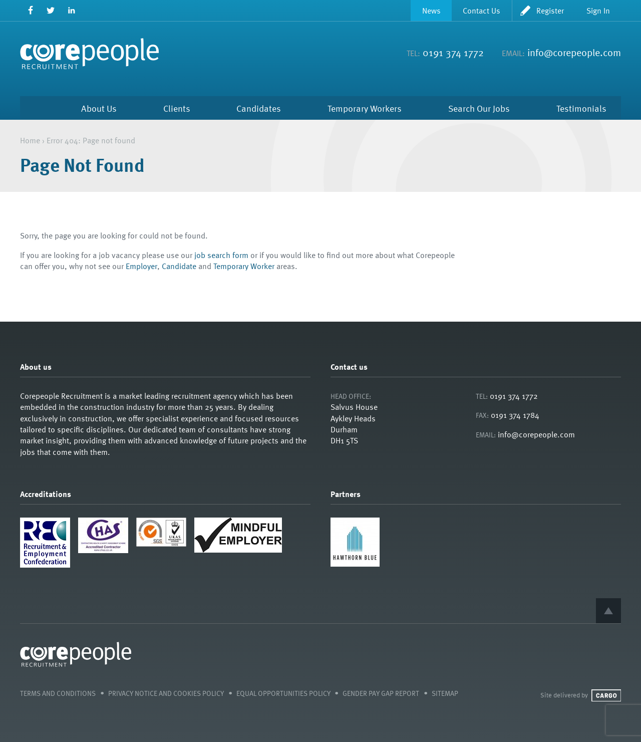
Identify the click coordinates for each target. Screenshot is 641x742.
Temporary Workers (365, 108)
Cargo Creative (606, 695)
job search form (221, 255)
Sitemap (445, 693)
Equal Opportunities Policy (283, 693)
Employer (141, 266)
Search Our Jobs (479, 108)
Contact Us (481, 11)
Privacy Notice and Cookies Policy (166, 693)
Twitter (51, 10)
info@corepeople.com (574, 52)
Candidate (179, 266)
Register (550, 11)
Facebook (30, 10)
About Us (99, 108)
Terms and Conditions (58, 693)
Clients (176, 108)
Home (34, 108)
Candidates (258, 108)
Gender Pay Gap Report (381, 693)
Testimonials (581, 108)
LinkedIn (71, 10)
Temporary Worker (243, 266)
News (431, 11)
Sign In (598, 11)
